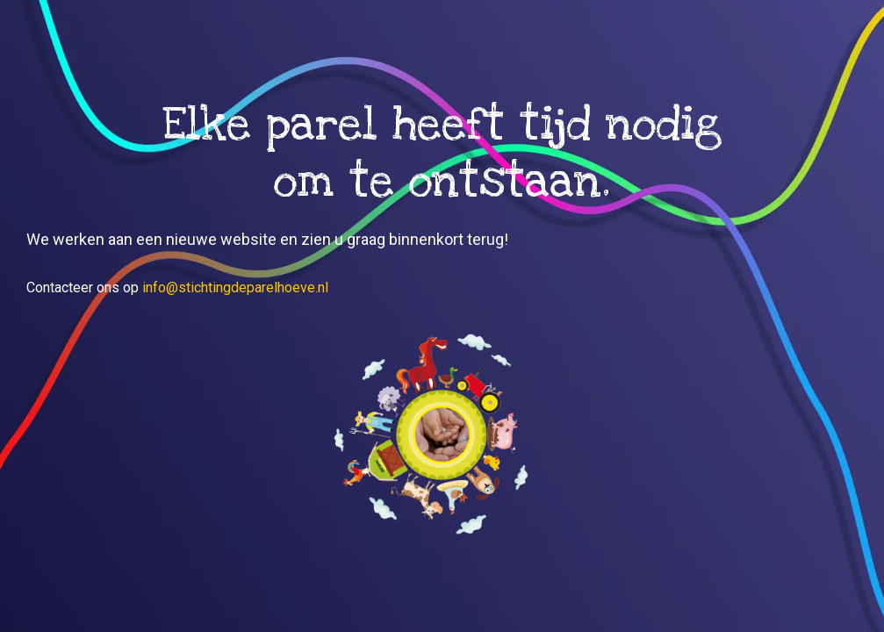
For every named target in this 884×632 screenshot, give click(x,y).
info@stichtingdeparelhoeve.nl (235, 287)
